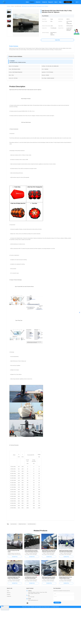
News (56, 2)
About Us (38, 2)
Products (32, 2)
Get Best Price (14, 556)
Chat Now (68, 2)
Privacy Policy (24, 606)
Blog (60, 2)
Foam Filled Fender (18, 6)
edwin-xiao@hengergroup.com (33, 600)
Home (27, 2)
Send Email (57, 602)
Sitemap (28, 606)
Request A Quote (50, 2)
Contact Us (44, 2)
